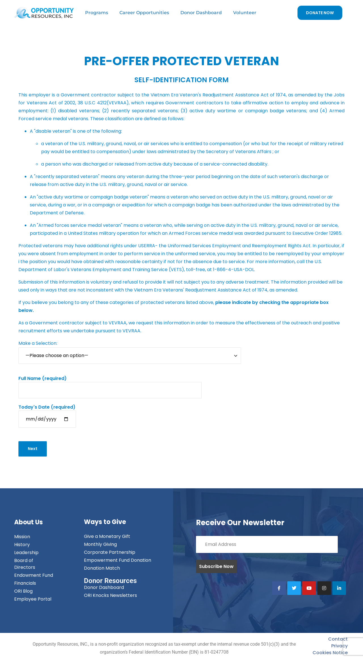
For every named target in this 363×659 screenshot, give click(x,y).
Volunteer (244, 12)
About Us (28, 522)
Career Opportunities (144, 12)
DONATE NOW (320, 13)
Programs (96, 12)
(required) (110, 384)
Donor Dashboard (201, 12)
